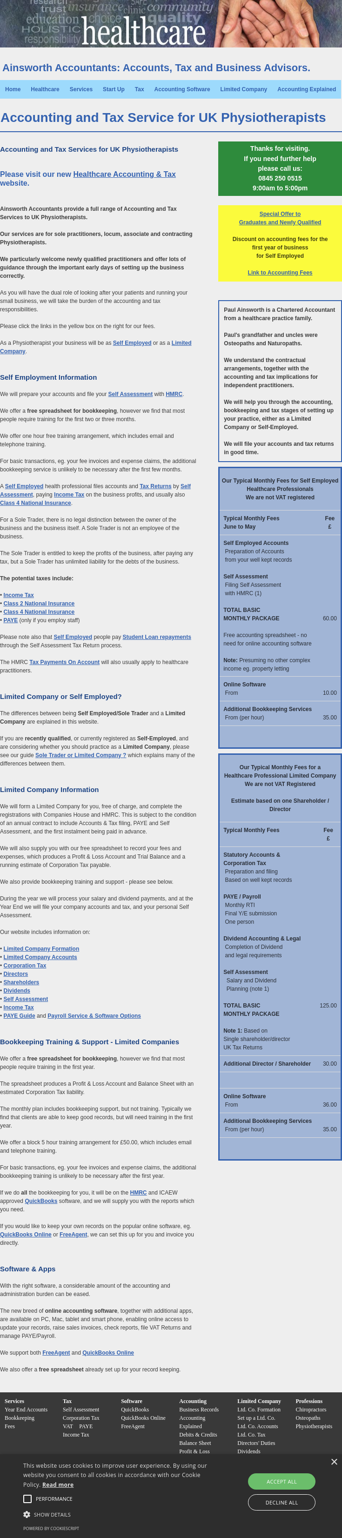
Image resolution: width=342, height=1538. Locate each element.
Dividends (17, 990)
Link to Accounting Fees (280, 272)
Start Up (114, 89)
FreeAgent (73, 1234)
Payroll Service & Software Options (94, 1016)
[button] (54, 1499)
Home (12, 89)
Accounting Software (182, 89)
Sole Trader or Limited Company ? (80, 755)
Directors (16, 974)
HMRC (174, 394)
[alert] (171, 1496)
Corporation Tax (25, 965)
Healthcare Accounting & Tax (124, 174)
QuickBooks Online (26, 1234)
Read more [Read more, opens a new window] (58, 1485)
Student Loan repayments (157, 637)
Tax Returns (155, 486)
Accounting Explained (306, 89)
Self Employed (132, 343)
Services (81, 89)
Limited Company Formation (42, 949)
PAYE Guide (19, 1016)
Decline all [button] (282, 1502)
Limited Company (244, 89)
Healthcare (45, 89)
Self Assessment (130, 394)
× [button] (333, 1462)
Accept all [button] (282, 1481)
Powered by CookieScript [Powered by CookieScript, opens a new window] (51, 1528)
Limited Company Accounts (40, 957)
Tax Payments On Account (64, 662)
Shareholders (22, 982)
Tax (139, 89)
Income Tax (69, 494)
